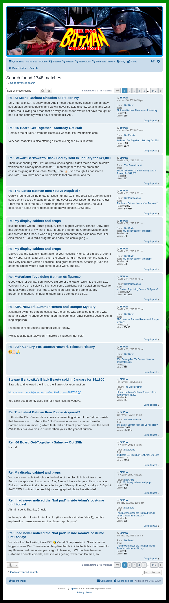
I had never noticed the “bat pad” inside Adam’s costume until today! (136, 514)
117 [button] (154, 91)
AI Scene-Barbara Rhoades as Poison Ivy (137, 110)
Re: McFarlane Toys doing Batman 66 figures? (44, 276)
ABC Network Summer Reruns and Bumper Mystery (138, 320)
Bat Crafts (129, 228)
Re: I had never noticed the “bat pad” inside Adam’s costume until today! (56, 502)
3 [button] (134, 91)
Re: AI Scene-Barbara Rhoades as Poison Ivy (43, 98)
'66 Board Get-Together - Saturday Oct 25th (138, 140)
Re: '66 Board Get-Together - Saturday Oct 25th (45, 128)
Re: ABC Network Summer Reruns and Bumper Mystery (52, 307)
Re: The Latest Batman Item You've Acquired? (44, 191)
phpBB (73, 588)
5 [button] (144, 91)
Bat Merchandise (132, 198)
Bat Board (129, 105)
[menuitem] (55, 61)
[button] (117, 90)
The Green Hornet (133, 165)
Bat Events (129, 135)
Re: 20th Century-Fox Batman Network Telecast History (51, 347)
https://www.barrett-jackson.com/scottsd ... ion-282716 (42, 392)
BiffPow (124, 97)
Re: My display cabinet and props (34, 221)
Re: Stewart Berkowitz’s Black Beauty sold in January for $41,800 (59, 158)
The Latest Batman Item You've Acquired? (137, 203)
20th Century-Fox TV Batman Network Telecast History (135, 360)
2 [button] (129, 91)
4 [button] (139, 91)
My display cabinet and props (137, 231)
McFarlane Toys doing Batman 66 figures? (137, 289)
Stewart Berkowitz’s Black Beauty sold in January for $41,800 (136, 171)
